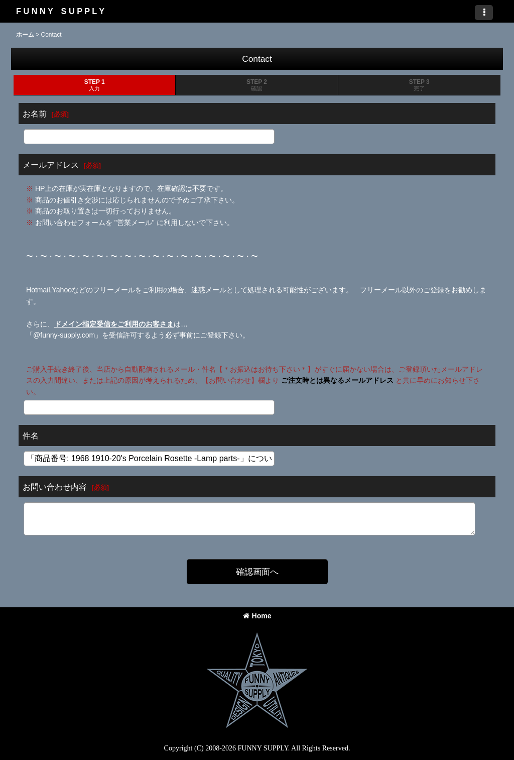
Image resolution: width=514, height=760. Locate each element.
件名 (31, 435)
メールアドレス (51, 164)
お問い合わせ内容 (55, 486)
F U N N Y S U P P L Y (60, 11)
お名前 (35, 113)
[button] (484, 12)
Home (257, 616)
